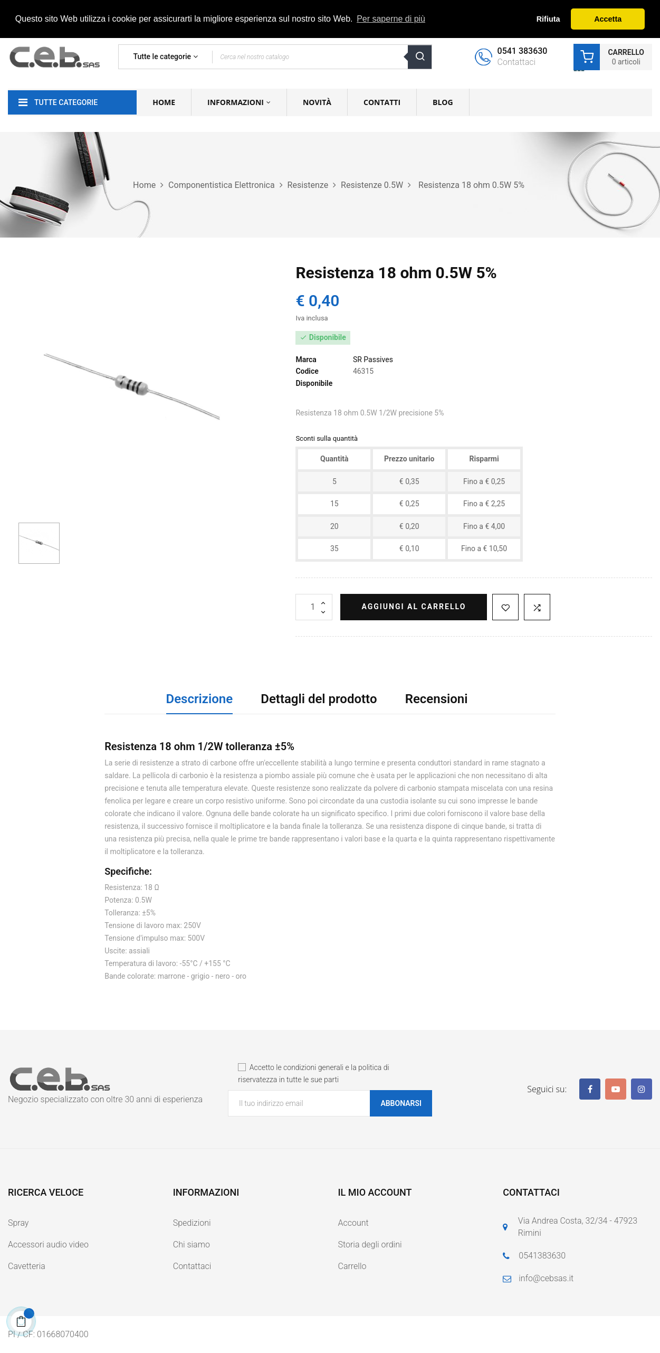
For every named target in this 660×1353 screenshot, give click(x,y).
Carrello (352, 1266)
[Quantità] (313, 607)
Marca (306, 359)
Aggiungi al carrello (413, 606)
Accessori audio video (48, 1245)
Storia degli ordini (370, 1245)
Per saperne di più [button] (391, 18)
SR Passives (373, 359)
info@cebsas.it (546, 1278)
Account (353, 1223)
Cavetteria (26, 1266)
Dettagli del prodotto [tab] (319, 699)
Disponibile (313, 383)
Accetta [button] (607, 19)
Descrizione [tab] (199, 699)
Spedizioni (192, 1223)
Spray (18, 1223)
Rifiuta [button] (548, 19)
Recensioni (436, 699)
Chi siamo (191, 1245)
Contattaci (192, 1266)
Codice (306, 371)
